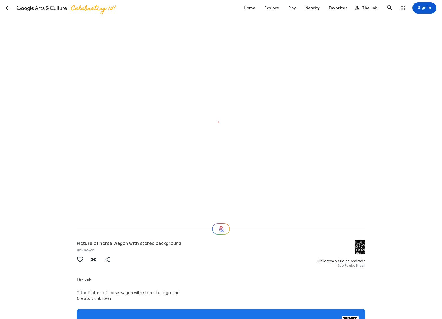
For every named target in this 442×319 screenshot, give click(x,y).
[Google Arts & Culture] (66, 8)
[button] (8, 8)
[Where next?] (221, 229)
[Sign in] (424, 8)
